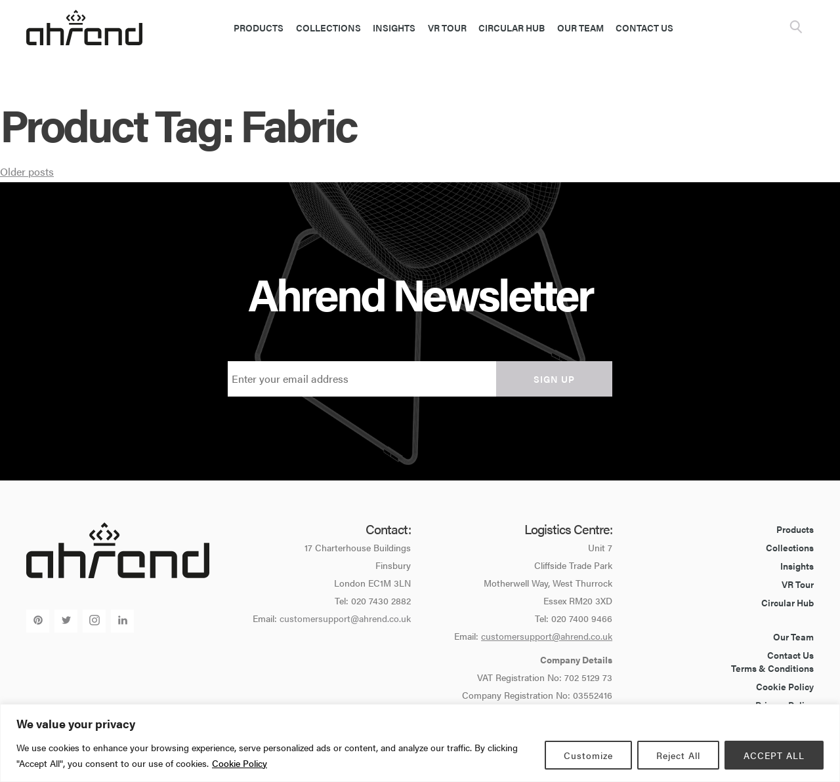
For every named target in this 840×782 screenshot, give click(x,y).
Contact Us (644, 27)
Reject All (678, 755)
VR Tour (447, 27)
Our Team (580, 27)
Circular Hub (511, 27)
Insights (394, 27)
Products (259, 27)
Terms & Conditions (772, 667)
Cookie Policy (239, 763)
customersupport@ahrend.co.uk (345, 618)
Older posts (27, 171)
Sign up (554, 378)
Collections (328, 27)
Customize (588, 755)
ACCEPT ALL (774, 755)
